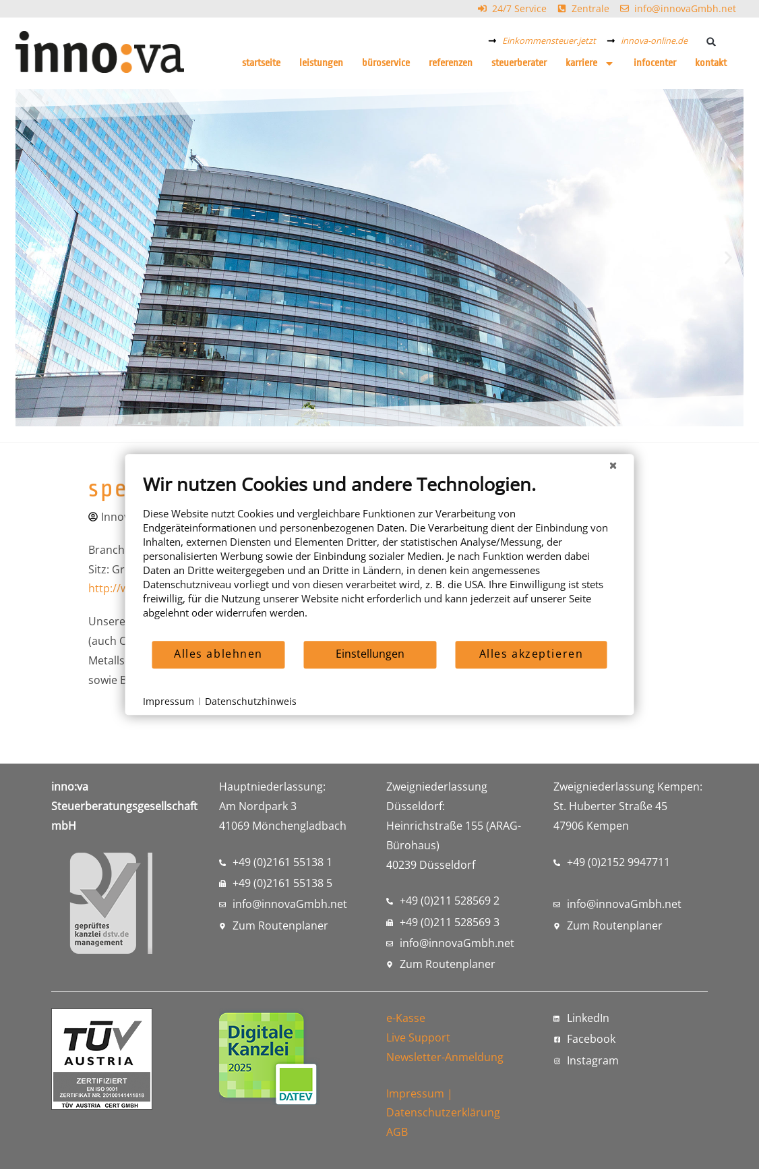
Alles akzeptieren (531, 653)
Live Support (418, 1037)
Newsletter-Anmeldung (445, 1057)
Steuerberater (519, 63)
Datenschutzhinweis (251, 701)
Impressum (415, 1093)
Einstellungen (370, 653)
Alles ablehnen (218, 653)
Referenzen (451, 63)
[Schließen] (613, 465)
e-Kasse (405, 1017)
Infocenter (655, 63)
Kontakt (711, 63)
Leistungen (321, 63)
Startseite (261, 63)
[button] (710, 41)
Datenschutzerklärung (443, 1112)
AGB (397, 1131)
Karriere (590, 63)
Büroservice (386, 63)
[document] (380, 556)
